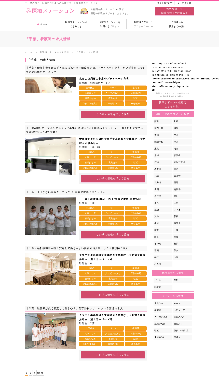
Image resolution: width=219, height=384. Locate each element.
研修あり (178, 337)
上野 (176, 203)
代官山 (177, 155)
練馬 (176, 128)
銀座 (156, 223)
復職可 (157, 310)
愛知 (176, 237)
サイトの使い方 (164, 3)
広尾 (156, 162)
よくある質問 (184, 3)
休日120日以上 (181, 330)
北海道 (157, 182)
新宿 (176, 216)
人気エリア (179, 310)
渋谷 (156, 216)
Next (40, 372)
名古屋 (157, 196)
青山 (156, 135)
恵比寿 (177, 189)
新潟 (156, 250)
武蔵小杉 (158, 142)
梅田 (176, 196)
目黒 (176, 182)
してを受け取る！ (174, 10)
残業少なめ (159, 324)
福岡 (176, 244)
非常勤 (157, 287)
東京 (156, 203)
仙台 (176, 250)
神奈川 (177, 223)
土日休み (158, 303)
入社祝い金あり (162, 317)
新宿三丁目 (179, 162)
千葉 (176, 230)
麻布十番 (158, 128)
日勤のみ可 (179, 317)
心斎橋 (157, 264)
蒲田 (156, 121)
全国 (156, 189)
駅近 (156, 330)
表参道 (157, 169)
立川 (176, 142)
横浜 (156, 230)
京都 (156, 155)
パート (157, 280)
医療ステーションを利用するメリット (109, 24)
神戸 (156, 257)
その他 (157, 244)
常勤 (176, 280)
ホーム (42, 24)
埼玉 (156, 237)
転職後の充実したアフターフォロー (143, 24)
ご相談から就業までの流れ (177, 24)
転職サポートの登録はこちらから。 (173, 104)
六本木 (177, 210)
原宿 (176, 169)
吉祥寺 (177, 176)
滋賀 (176, 149)
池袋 (156, 210)
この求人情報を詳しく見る (113, 114)
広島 (156, 149)
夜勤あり (178, 324)
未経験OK (159, 337)
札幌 (156, 176)
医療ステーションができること (76, 24)
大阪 (176, 257)
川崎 (176, 121)
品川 (176, 135)
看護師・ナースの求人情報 (54, 52)
